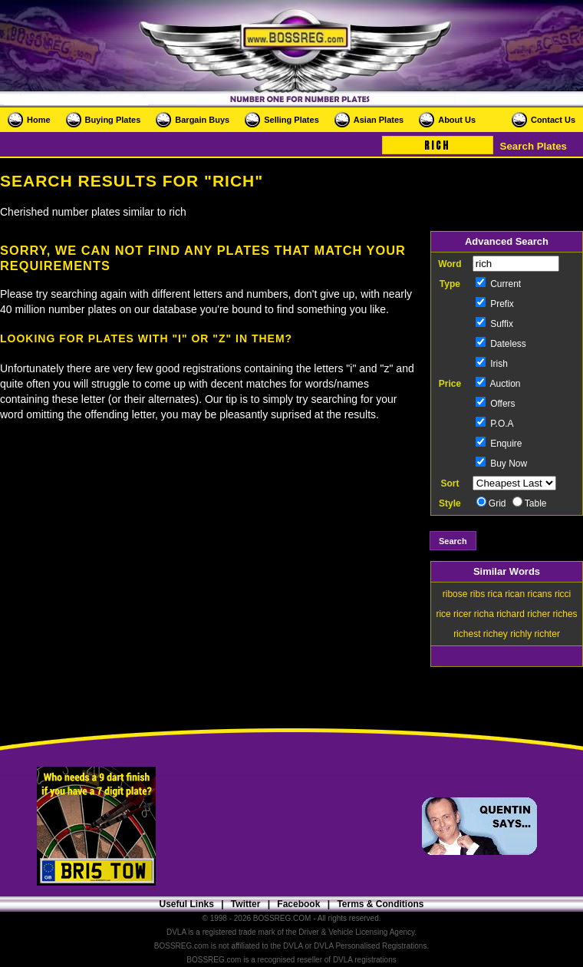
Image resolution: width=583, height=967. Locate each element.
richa (484, 614)
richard (510, 614)
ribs (477, 594)
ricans (540, 594)
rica (494, 594)
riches (565, 614)
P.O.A (495, 423)
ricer (462, 614)
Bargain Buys (202, 119)
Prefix (495, 304)
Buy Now (501, 463)
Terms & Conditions (380, 904)
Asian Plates (378, 119)
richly (521, 634)
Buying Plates (113, 119)
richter (547, 634)
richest (466, 634)
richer (538, 614)
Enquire (499, 443)
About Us (457, 119)
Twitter (245, 904)
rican (515, 594)
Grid (491, 503)
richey (495, 634)
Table (529, 503)
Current (498, 284)
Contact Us (553, 119)
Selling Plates (291, 119)
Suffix (494, 323)
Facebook (298, 904)
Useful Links (186, 904)
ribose (455, 594)
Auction (498, 383)
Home (39, 119)
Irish (492, 363)
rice (443, 614)
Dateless (501, 343)
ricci (563, 594)
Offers (495, 403)
